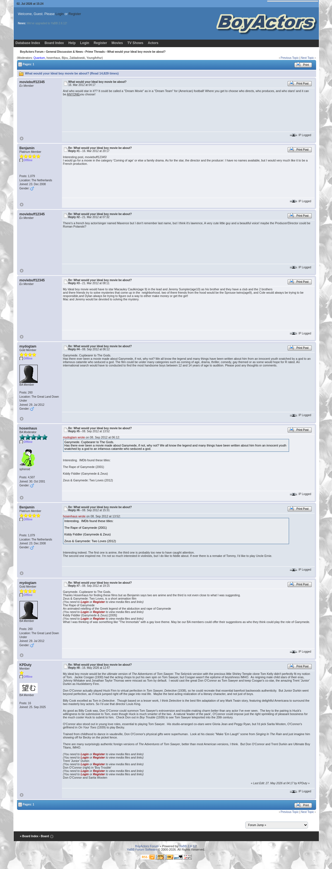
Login (60, 14)
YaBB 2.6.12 (187, 846)
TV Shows (135, 43)
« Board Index (29, 836)
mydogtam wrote (74, 437)
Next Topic (307, 57)
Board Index (54, 43)
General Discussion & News (64, 51)
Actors (153, 43)
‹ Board (44, 836)
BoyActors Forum (31, 51)
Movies (117, 43)
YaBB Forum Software (142, 849)
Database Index (28, 43)
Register (75, 14)
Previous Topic (290, 57)
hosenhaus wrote (74, 516)
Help (72, 43)
